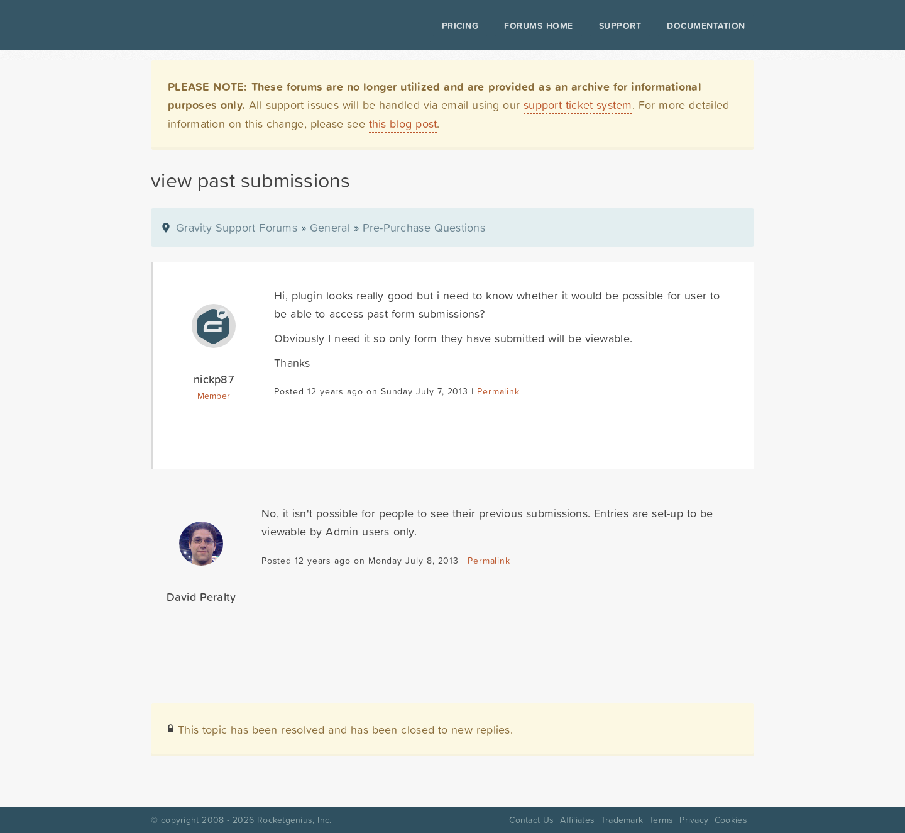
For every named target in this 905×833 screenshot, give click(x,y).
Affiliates (577, 819)
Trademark (622, 819)
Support (620, 26)
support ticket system (578, 104)
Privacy (693, 819)
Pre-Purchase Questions (424, 227)
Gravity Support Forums (236, 227)
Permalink (498, 391)
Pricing (460, 26)
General (330, 227)
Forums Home (538, 26)
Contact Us (531, 819)
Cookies (731, 819)
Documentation (706, 26)
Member (214, 395)
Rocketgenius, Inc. (294, 819)
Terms (661, 819)
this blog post (403, 123)
